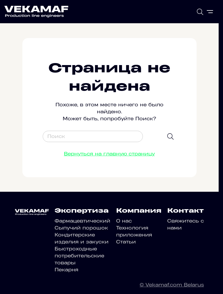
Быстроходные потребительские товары (79, 256)
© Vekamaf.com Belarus (172, 285)
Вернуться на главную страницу (109, 154)
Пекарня (66, 270)
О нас (124, 221)
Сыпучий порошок (81, 228)
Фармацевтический (82, 221)
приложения (134, 235)
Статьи (126, 242)
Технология (132, 228)
